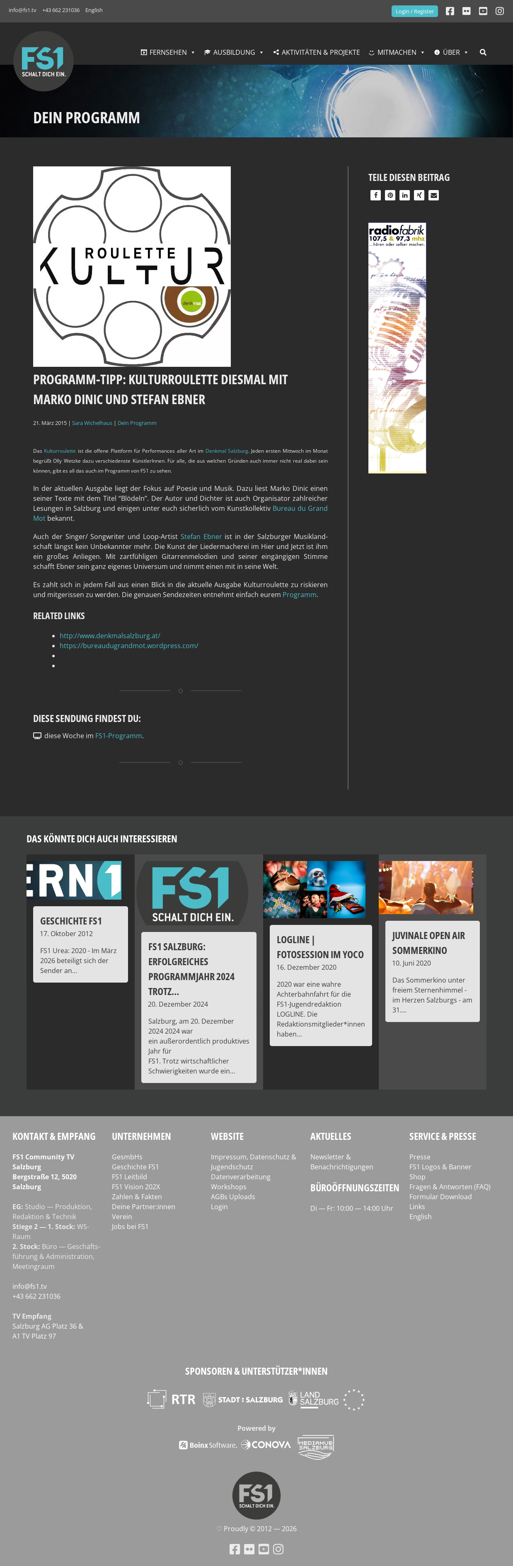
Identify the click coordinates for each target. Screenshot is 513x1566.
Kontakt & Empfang (54, 1136)
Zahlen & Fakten (137, 1196)
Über (451, 52)
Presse (420, 1156)
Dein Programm (137, 423)
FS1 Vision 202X (136, 1186)
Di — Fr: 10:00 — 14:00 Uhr (351, 1208)
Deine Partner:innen (143, 1206)
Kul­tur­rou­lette (60, 450)
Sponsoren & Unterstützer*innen (256, 1371)
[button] (375, 195)
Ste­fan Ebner (201, 536)
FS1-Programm (118, 735)
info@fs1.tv (22, 10)
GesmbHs (127, 1156)
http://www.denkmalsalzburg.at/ (110, 635)
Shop (417, 1176)
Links (417, 1206)
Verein (122, 1216)
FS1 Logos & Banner (440, 1166)
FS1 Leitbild (129, 1176)
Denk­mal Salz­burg (227, 450)
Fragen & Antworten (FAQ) (450, 1186)
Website (227, 1136)
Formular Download (440, 1196)
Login (219, 1206)
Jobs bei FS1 (130, 1226)
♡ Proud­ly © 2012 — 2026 (256, 1528)
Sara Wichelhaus (92, 423)
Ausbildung (234, 52)
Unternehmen (141, 1136)
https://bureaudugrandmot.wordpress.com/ (129, 645)
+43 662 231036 (61, 10)
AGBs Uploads (233, 1196)
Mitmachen (396, 52)
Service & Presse (442, 1136)
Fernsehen (168, 52)
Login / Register (415, 11)
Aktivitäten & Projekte (321, 52)
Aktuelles (330, 1136)
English (94, 10)
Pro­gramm (300, 594)
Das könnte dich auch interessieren (102, 838)
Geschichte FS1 (135, 1166)
